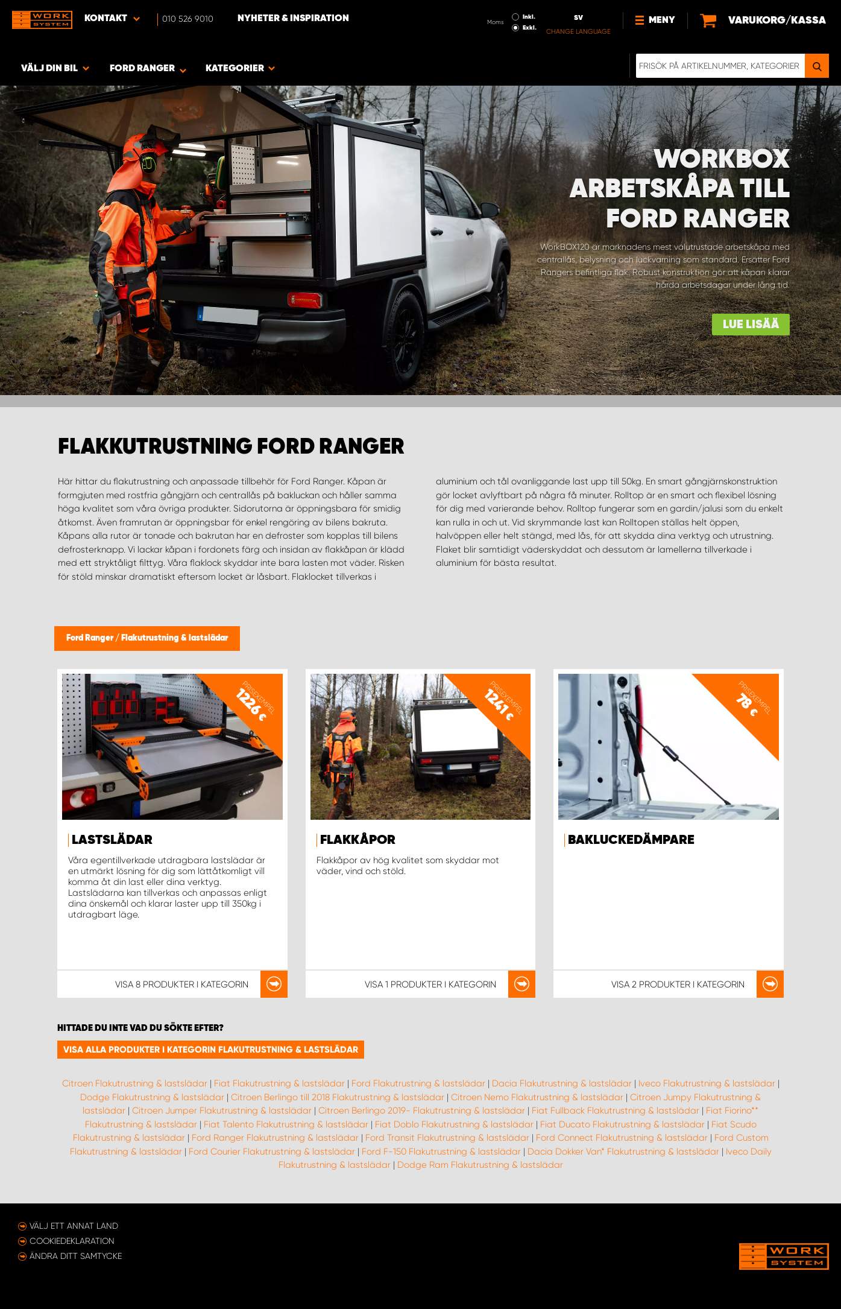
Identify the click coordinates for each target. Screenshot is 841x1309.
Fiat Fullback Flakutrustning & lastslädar (615, 1110)
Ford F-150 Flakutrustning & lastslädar (441, 1151)
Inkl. (529, 17)
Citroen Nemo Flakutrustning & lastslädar (537, 1097)
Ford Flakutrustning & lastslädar (418, 1083)
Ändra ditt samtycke (76, 1256)
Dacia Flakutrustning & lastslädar (562, 1083)
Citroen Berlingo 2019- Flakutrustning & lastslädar (421, 1110)
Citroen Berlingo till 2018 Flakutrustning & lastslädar (337, 1097)
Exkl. (530, 28)
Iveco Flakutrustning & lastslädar (706, 1083)
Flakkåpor (357, 840)
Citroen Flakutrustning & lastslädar (134, 1083)
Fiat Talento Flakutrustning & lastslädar (286, 1124)
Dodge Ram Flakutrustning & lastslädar (480, 1164)
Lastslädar (112, 840)
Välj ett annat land (74, 1226)
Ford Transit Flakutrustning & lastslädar (447, 1137)
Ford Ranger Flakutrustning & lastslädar (275, 1137)
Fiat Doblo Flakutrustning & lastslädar (454, 1124)
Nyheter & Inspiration (293, 19)
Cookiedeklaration (72, 1241)
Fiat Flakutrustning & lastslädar (279, 1083)
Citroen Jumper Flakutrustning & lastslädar (222, 1110)
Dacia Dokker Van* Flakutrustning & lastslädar (623, 1151)
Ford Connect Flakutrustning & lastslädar (622, 1137)
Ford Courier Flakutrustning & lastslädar (272, 1151)
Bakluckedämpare (631, 840)
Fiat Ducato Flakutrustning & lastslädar (622, 1124)
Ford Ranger (90, 638)
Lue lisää (751, 325)
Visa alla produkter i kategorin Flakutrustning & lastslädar (210, 1049)
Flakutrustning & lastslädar (174, 638)
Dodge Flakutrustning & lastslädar (152, 1097)
